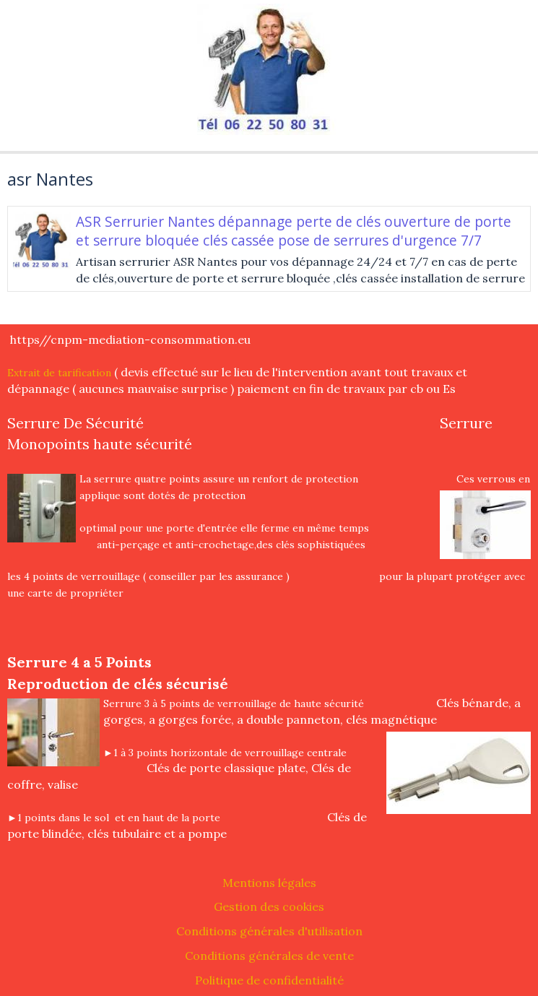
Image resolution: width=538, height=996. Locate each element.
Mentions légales (269, 882)
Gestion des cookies (269, 906)
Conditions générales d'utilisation (269, 931)
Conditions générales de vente (269, 955)
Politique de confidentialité (269, 980)
